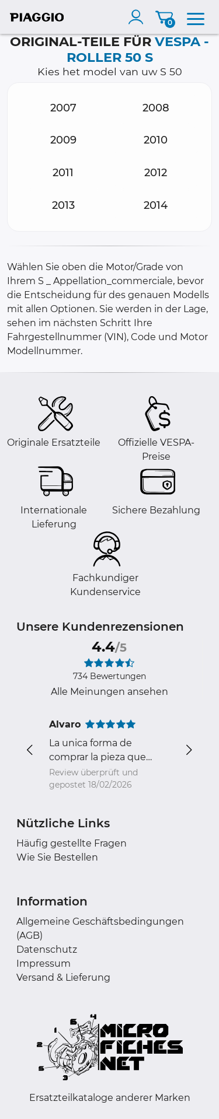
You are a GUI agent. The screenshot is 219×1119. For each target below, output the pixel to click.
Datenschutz (46, 949)
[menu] (195, 17)
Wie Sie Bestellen (57, 857)
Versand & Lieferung (63, 977)
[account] (138, 17)
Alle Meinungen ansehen (109, 691)
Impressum (43, 963)
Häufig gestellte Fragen (71, 843)
